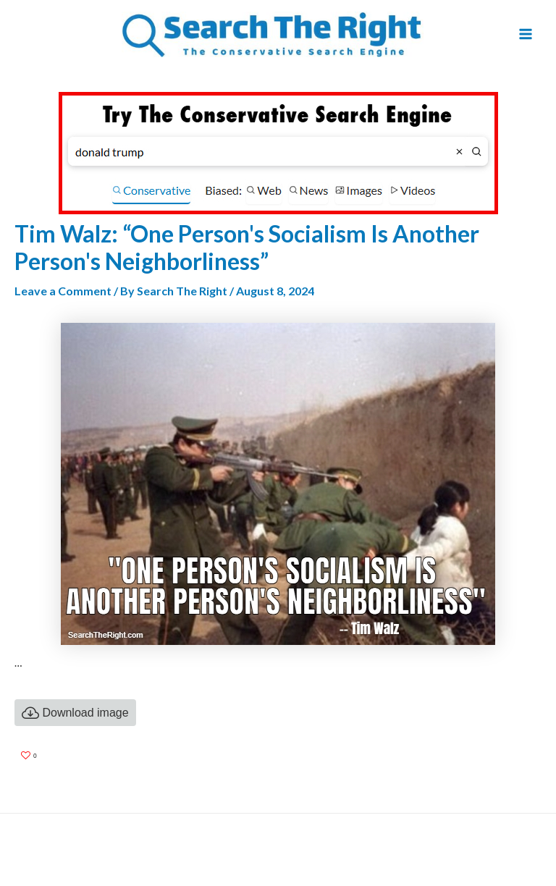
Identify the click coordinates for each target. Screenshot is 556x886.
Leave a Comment (62, 291)
